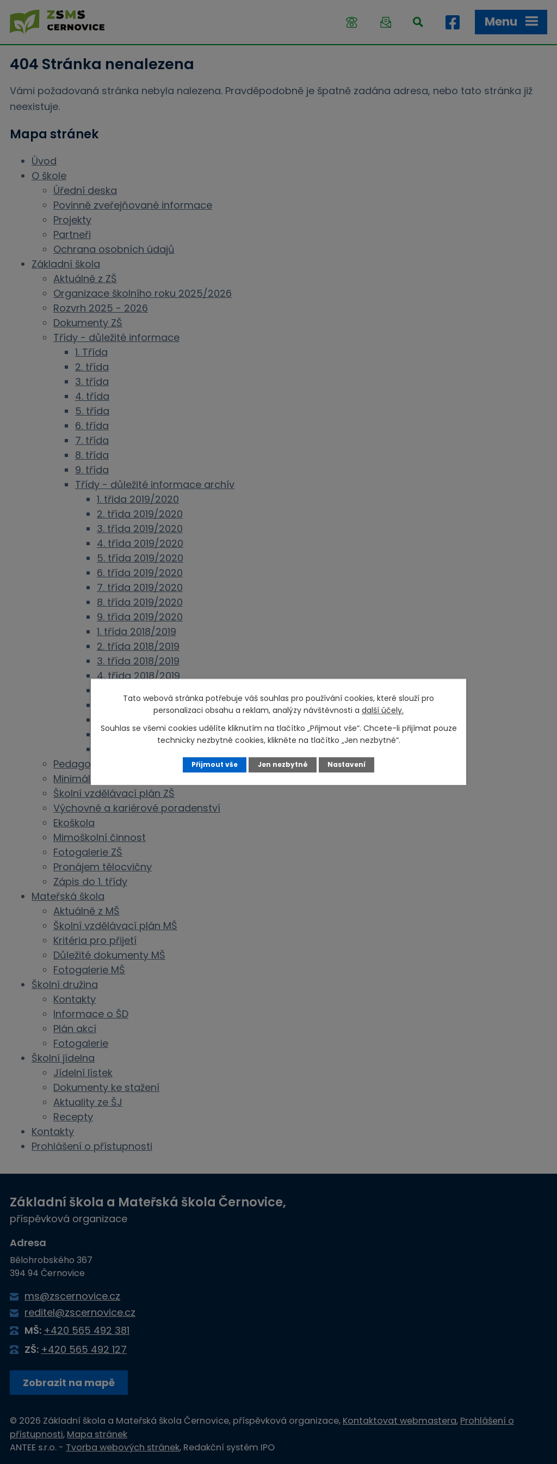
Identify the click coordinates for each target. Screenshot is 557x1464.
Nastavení (348, 764)
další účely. (383, 710)
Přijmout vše (213, 764)
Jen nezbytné (282, 764)
